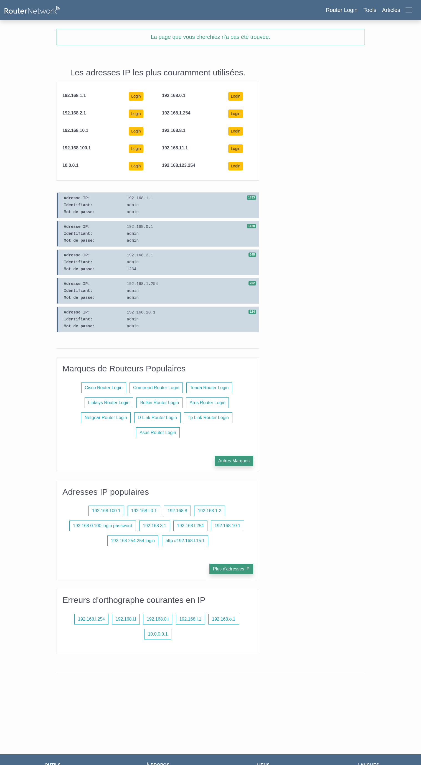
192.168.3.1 (154, 525)
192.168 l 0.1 (144, 510)
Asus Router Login (158, 432)
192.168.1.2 (209, 510)
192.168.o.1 (223, 619)
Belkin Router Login (159, 402)
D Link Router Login (157, 417)
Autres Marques (234, 460)
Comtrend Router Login (156, 387)
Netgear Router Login (106, 417)
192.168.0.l (158, 619)
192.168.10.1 (227, 525)
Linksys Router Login (109, 402)
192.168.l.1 (190, 619)
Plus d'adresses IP (231, 569)
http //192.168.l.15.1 (185, 540)
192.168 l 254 (190, 525)
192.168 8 (177, 510)
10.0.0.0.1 (158, 634)
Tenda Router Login (209, 387)
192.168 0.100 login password (102, 525)
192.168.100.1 (106, 510)
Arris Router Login (207, 402)
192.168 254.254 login (133, 540)
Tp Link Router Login (208, 417)
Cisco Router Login (104, 387)
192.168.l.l (126, 619)
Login (136, 96)
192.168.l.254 (91, 619)
